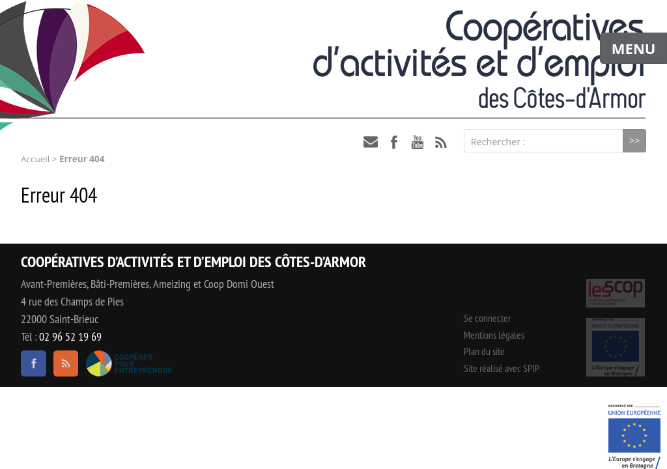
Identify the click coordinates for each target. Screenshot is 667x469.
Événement (634, 436)
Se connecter (487, 317)
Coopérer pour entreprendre (128, 363)
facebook (394, 142)
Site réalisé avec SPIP (501, 368)
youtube (417, 142)
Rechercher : (498, 141)
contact (370, 142)
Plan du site (484, 351)
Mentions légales (494, 334)
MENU (634, 48)
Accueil (35, 159)
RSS (441, 142)
